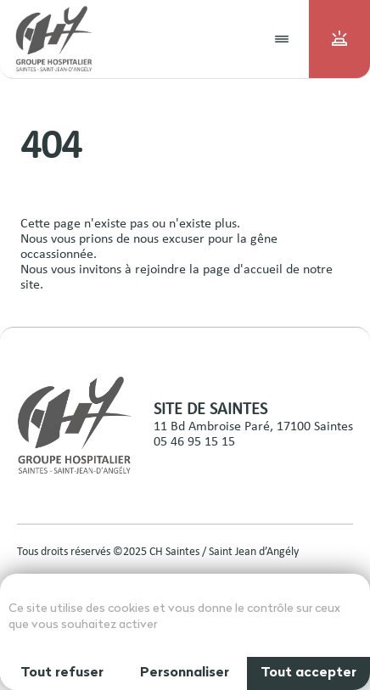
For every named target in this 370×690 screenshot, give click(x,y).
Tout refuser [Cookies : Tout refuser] (62, 673)
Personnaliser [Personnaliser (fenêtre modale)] (184, 673)
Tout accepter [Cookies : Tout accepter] (308, 673)
